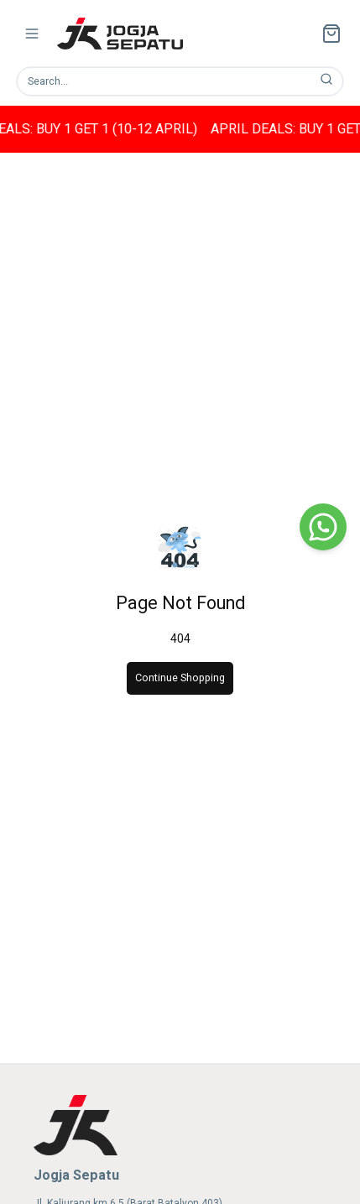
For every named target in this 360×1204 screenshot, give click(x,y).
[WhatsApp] (323, 526)
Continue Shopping (180, 677)
